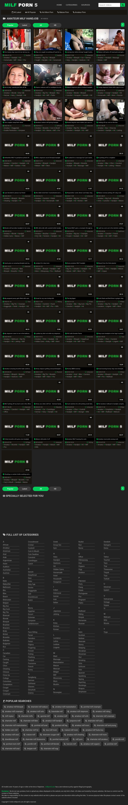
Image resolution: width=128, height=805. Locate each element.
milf (15, 60)
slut (80, 657)
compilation (109, 409)
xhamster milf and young (105, 725)
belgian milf (30, 749)
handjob (14, 58)
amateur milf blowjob (13, 707)
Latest (20, 25)
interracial (57, 593)
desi (30, 578)
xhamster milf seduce (38, 707)
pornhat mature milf (59, 739)
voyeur (104, 271)
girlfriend (31, 683)
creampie (84, 234)
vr (104, 608)
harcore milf (70, 744)
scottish (81, 635)
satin (80, 632)
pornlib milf (118, 739)
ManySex (59, 407)
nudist (81, 542)
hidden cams (8, 236)
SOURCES (85, 5)
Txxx (29, 301)
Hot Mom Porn (46, 12)
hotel (55, 576)
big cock (108, 198)
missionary (57, 678)
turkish (106, 579)
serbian (81, 638)
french (115, 234)
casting (6, 659)
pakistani (82, 581)
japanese (57, 611)
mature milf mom (70, 730)
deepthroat (85, 339)
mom (20, 60)
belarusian (7, 600)
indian (55, 590)
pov (25, 60)
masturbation (58, 662)
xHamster (90, 55)
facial (21, 271)
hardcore (82, 60)
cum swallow (33, 554)
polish (80, 590)
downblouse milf (10, 739)
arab (4, 557)
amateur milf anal (10, 735)
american (15, 269)
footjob (69, 236)
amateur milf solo (36, 711)
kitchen (80, 201)
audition (6, 567)
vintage (107, 602)
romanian (82, 620)
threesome (108, 569)
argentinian (7, 560)
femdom (46, 236)
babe (5, 581)
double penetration (10, 130)
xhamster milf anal (11, 749)
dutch (30, 600)
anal (75, 374)
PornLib (122, 55)
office (6, 412)
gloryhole (32, 690)
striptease (82, 692)
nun (80, 545)
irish (55, 599)
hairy (68, 60)
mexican (56, 669)
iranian (55, 596)
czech (30, 564)
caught (37, 60)
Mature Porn (63, 12)
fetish (53, 198)
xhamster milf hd (30, 730)
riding (80, 614)
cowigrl (107, 93)
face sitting (32, 632)
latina (55, 641)
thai (105, 566)
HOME (59, 5)
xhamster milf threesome (34, 739)
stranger (81, 412)
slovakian (82, 651)
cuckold (53, 234)
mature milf (29, 735)
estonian (31, 617)
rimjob (81, 617)
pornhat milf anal (39, 725)
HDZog (60, 301)
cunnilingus (51, 409)
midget (56, 672)
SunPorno (121, 231)
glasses (31, 687)
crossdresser (33, 542)
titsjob (106, 572)
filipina (31, 645)
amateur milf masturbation (64, 707)
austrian (6, 573)
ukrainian (107, 587)
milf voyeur (8, 716)
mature (100, 60)
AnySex (28, 55)
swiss (106, 548)
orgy (80, 569)
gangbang (32, 677)
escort (30, 614)
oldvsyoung (44, 271)
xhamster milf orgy (49, 749)
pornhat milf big (59, 725)
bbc (75, 304)
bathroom (15, 339)
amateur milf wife (80, 716)
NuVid (28, 231)
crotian (31, 545)
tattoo (106, 557)
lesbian (56, 644)
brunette (45, 128)
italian (55, 602)
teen (105, 563)
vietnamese (108, 599)
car (82, 58)
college (6, 678)
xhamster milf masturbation (14, 725)
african (5, 545)
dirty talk (21, 93)
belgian (6, 603)
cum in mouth (55, 128)
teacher (107, 560)
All (35, 25)
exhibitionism (33, 624)
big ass (76, 198)
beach (5, 597)
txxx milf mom (50, 730)
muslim (56, 684)
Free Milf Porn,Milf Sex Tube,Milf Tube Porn (21, 4)
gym (55, 548)
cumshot (69, 95)
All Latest (16, 12)
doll (29, 594)
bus (58, 93)
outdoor (17, 166)
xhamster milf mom (98, 735)
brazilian (46, 234)
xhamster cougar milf (49, 735)
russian (119, 95)
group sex (57, 545)
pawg (80, 587)
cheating (7, 201)
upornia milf (44, 716)
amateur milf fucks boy (93, 730)
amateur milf (60, 716)
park (23, 166)
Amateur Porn (79, 12)
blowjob (52, 58)
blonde (14, 93)
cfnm (112, 163)
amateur (7, 58)
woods (106, 623)
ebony (30, 608)
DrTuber (121, 196)
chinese (6, 672)
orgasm (81, 566)
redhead (58, 271)
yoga (106, 632)
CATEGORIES (71, 5)
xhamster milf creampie (103, 716)
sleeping (81, 648)
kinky (48, 341)
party (80, 584)
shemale (81, 641)
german (88, 58)
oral (80, 563)
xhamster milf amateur (97, 739)
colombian (7, 681)
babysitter (7, 584)
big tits (45, 58)
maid (55, 656)
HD (48, 25)
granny (31, 693)
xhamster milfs (25, 716)
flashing (31, 657)
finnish (31, 651)
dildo (30, 581)
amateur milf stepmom (78, 711)
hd (20, 58)
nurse (80, 548)
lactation (101, 306)
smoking (81, 660)
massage (116, 58)
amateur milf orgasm (90, 744)
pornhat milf (111, 744)
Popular (9, 25)
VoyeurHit (121, 266)
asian (5, 564)
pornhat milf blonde (50, 744)
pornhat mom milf (11, 744)
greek (55, 542)
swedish (107, 542)
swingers (107, 545)
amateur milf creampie (12, 711)
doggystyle (15, 128)
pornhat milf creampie (91, 707)
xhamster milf (9, 721)
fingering (31, 648)
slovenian (82, 654)
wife (56, 306)
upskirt (106, 590)
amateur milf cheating (74, 735)
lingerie (108, 306)
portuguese (83, 593)
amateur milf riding (101, 711)
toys (105, 576)
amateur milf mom (80, 725)
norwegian (57, 692)
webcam (117, 412)
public (53, 95)
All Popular (30, 12)
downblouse (33, 597)
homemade (8, 60)
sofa (80, 663)
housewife (57, 579)
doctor (30, 588)
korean (56, 629)
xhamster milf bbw (29, 721)
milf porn (77, 739)
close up (113, 128)
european (77, 95)
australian (7, 570)
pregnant (82, 600)
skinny (81, 645)
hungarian (57, 582)
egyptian (31, 611)
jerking (119, 130)
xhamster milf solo (93, 721)
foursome (32, 663)
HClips (91, 301)
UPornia (59, 126)
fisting (30, 654)
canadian (6, 653)
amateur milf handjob (52, 721)
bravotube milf (56, 711)
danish (31, 572)
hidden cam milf (10, 730)
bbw (106, 163)
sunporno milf (73, 721)
